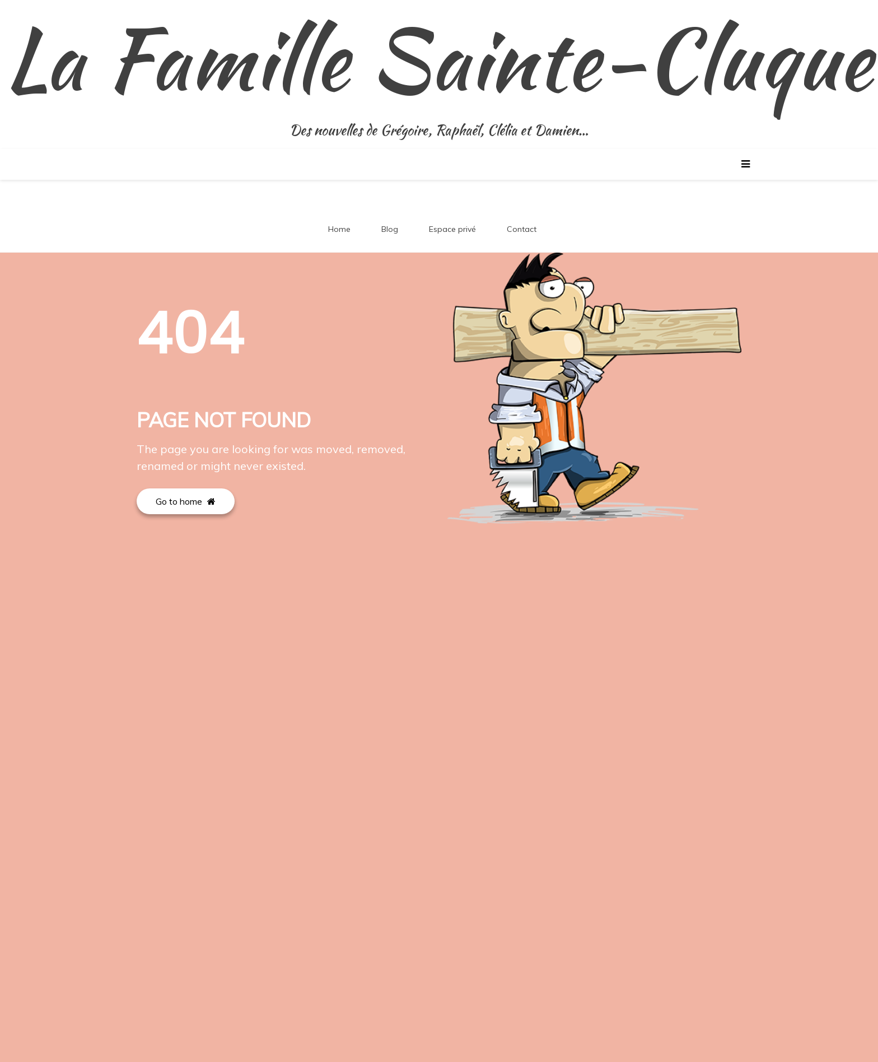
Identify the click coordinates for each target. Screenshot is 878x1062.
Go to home (186, 501)
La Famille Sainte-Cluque (439, 58)
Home (339, 229)
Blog (389, 229)
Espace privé (452, 229)
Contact (521, 229)
